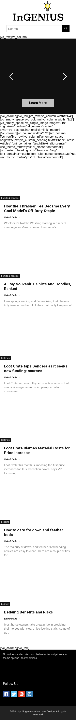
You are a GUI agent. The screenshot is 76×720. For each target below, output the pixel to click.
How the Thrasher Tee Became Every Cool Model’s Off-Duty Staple (37, 208)
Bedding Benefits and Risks (28, 612)
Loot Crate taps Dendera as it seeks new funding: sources (35, 368)
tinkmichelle (10, 217)
